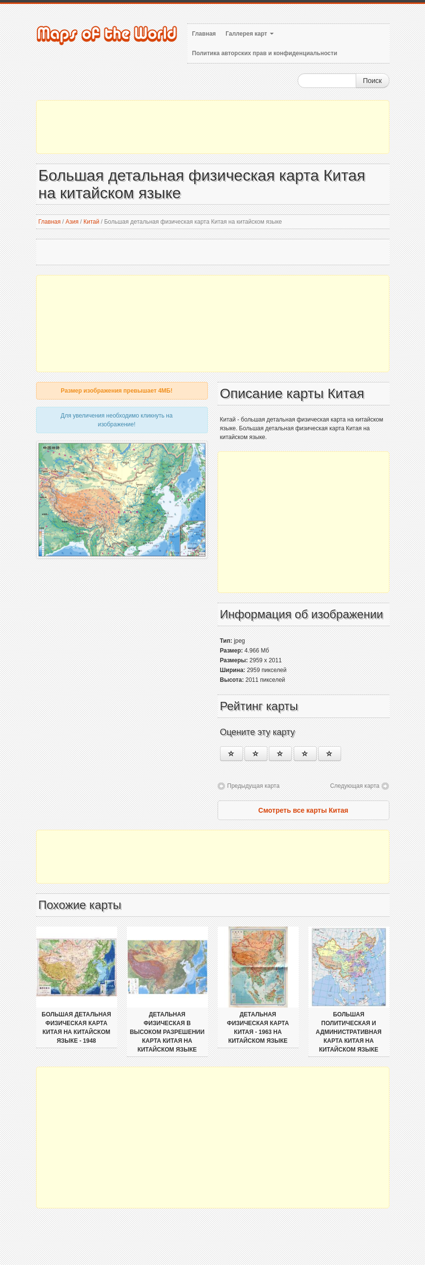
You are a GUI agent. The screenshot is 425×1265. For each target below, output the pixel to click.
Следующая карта (354, 785)
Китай (91, 221)
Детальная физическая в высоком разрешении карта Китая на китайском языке (167, 1032)
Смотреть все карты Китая (303, 810)
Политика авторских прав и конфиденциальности (265, 53)
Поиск (372, 80)
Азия (72, 221)
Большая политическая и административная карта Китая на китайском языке (349, 1032)
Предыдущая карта (253, 785)
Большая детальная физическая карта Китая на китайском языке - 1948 (76, 1027)
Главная (204, 33)
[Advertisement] (213, 127)
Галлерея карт (249, 33)
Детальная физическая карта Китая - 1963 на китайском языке (258, 1027)
